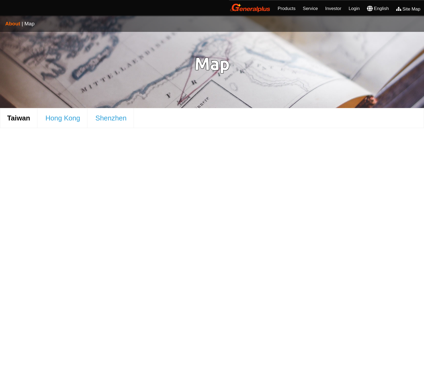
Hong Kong (62, 118)
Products (287, 8)
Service (310, 8)
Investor (333, 8)
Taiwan (18, 118)
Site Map (408, 9)
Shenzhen (111, 118)
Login (354, 8)
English (378, 8)
